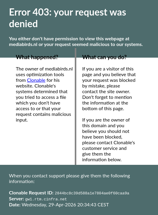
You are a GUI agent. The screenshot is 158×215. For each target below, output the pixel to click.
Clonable (36, 80)
